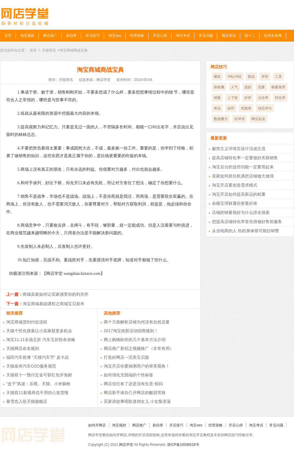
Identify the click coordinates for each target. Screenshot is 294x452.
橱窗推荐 (278, 87)
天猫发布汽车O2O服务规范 (31, 366)
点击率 (263, 98)
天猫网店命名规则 (22, 348)
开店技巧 (93, 36)
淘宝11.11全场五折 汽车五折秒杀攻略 (40, 339)
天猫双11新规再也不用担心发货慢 (37, 392)
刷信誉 (71, 36)
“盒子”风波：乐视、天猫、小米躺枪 (38, 383)
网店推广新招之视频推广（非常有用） (139, 348)
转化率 (280, 98)
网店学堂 (126, 445)
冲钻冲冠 (234, 76)
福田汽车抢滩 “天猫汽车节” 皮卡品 (37, 357)
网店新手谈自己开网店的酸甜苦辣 (135, 392)
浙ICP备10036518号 (183, 445)
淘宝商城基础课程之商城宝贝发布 (53, 303)
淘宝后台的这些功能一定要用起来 (243, 166)
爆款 (217, 76)
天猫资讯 (49, 50)
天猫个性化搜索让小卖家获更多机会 (39, 330)
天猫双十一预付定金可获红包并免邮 (39, 375)
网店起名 (258, 119)
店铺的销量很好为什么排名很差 (241, 212)
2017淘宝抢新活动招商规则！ (131, 330)
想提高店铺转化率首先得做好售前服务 (247, 221)
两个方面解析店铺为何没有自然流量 (137, 322)
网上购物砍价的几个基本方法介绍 (135, 339)
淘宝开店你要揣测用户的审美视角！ (137, 366)
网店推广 (50, 36)
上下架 (232, 98)
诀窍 (230, 108)
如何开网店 (97, 425)
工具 (278, 76)
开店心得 (160, 36)
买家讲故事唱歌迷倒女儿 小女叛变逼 (137, 401)
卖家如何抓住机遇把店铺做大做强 (243, 176)
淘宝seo (114, 36)
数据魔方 (221, 119)
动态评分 (265, 108)
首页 (7, 36)
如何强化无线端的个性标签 (128, 375)
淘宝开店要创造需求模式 (234, 185)
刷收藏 (219, 87)
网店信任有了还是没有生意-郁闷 (133, 383)
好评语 (239, 119)
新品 (251, 76)
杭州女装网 (273, 36)
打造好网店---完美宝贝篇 (126, 357)
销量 (217, 98)
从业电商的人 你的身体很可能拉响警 (245, 230)
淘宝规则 (27, 36)
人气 (234, 87)
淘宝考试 (183, 36)
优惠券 (246, 108)
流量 (261, 87)
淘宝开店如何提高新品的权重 (238, 194)
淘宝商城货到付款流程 (26, 322)
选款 (247, 87)
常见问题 (206, 36)
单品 (217, 108)
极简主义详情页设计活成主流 (238, 148)
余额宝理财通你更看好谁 (234, 203)
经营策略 (137, 36)
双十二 (250, 36)
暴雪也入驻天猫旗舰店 (26, 401)
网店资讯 (229, 36)
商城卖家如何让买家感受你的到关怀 (55, 294)
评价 (264, 76)
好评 (247, 98)
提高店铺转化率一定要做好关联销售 (245, 157)
